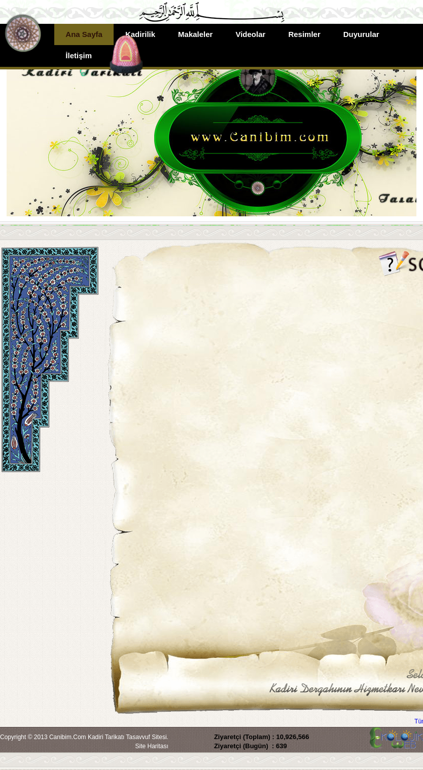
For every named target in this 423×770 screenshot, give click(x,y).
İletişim (78, 55)
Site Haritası (151, 746)
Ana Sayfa (83, 34)
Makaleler (195, 34)
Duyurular (361, 34)
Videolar (250, 34)
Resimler (304, 34)
